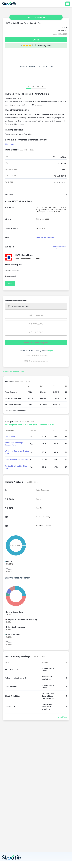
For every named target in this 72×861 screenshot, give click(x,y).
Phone (8, 219)
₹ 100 (28, 355)
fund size (9, 182)
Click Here (9, 144)
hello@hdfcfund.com (45, 237)
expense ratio (11, 169)
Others (36, 39)
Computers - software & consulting (21, 619)
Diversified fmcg (13, 634)
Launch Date (11, 228)
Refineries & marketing (15, 627)
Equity (9, 561)
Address (9, 207)
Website (9, 246)
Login (50, 351)
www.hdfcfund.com (60, 247)
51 (6, 490)
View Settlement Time (13, 371)
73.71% (9, 508)
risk (6, 157)
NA (7, 517)
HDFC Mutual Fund (24, 255)
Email (8, 237)
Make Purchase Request (36, 342)
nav (6, 163)
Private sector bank (14, 612)
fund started (10, 176)
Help (10, 283)
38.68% (9, 499)
